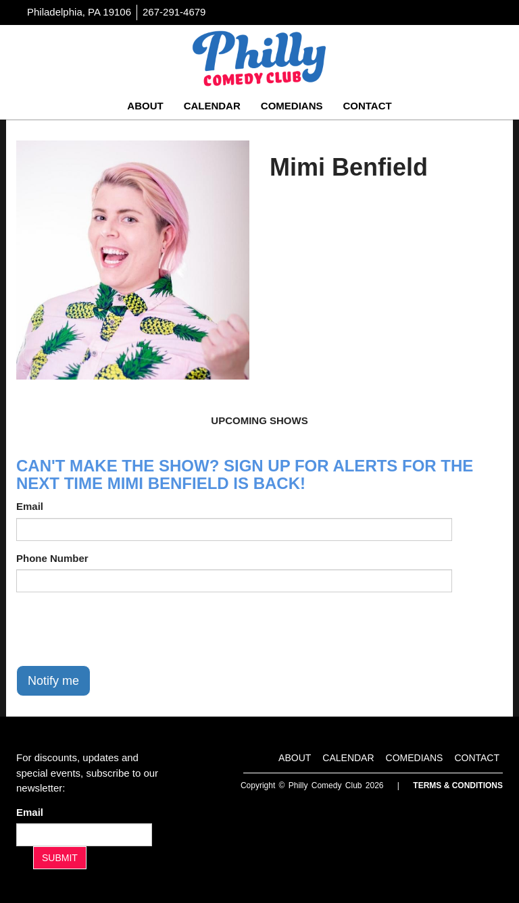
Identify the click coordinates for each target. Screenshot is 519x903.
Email (29, 506)
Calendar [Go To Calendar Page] (212, 105)
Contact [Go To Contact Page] (367, 105)
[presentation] (119, 628)
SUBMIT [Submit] (60, 857)
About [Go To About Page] (145, 105)
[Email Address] (84, 834)
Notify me (53, 681)
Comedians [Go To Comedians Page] (292, 105)
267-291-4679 (174, 12)
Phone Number (52, 558)
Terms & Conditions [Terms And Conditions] (458, 785)
